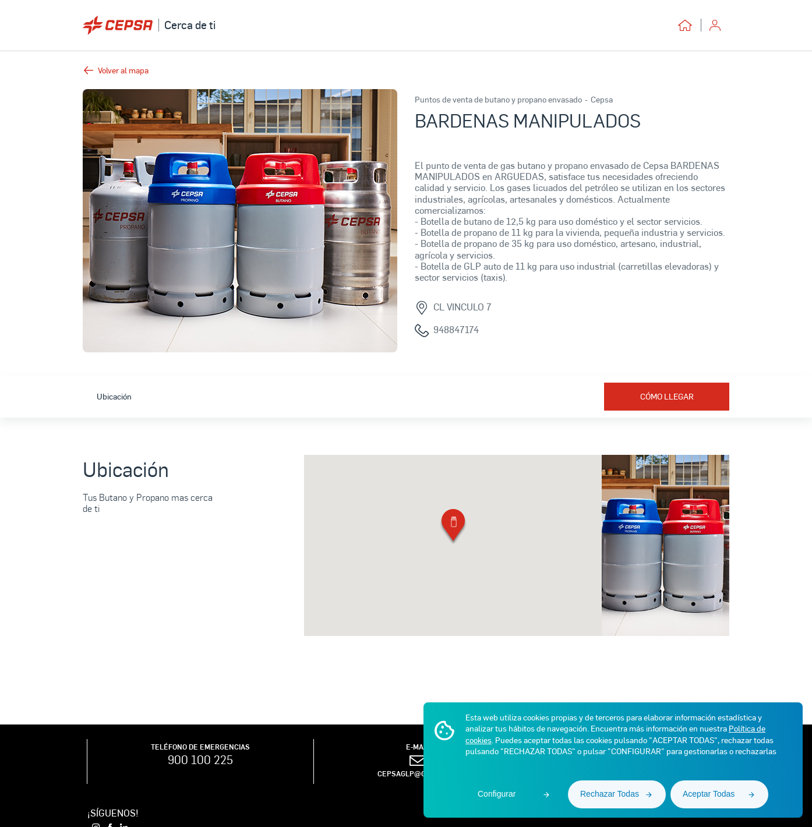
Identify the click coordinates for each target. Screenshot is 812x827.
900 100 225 (200, 759)
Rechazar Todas (609, 793)
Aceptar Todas (709, 793)
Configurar (497, 793)
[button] (453, 527)
